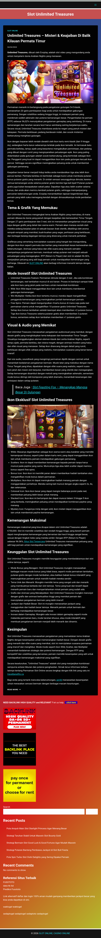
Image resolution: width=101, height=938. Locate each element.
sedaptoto (31, 913)
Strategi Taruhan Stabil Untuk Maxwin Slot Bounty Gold (34, 835)
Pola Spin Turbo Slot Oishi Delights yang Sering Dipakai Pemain (38, 857)
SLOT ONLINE (12, 31)
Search (6, 807)
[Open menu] (95, 5)
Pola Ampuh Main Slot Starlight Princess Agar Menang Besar (37, 828)
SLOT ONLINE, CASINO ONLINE (54, 933)
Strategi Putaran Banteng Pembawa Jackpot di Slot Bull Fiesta (37, 850)
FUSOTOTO (8, 882)
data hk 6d (8, 885)
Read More (14, 689)
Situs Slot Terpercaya (34, 541)
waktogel (7, 906)
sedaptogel (8, 913)
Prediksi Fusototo (12, 889)
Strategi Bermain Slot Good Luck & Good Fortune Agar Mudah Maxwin (41, 842)
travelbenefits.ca (15, 674)
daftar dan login (25, 896)
